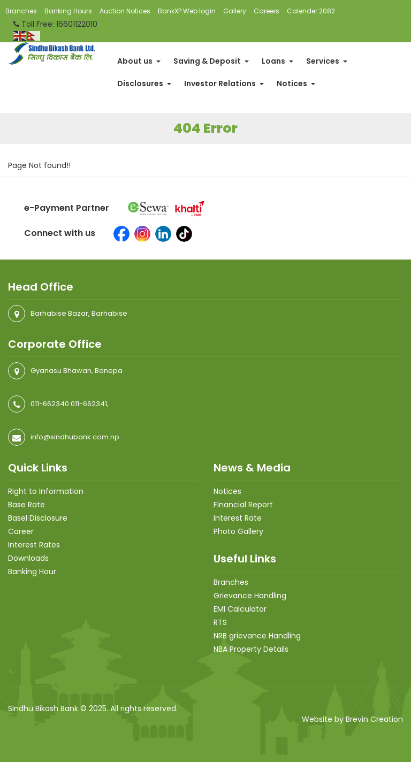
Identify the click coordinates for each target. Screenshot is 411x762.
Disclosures (144, 83)
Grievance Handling (250, 595)
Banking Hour (32, 571)
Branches (21, 11)
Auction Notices (125, 11)
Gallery (234, 11)
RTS (220, 622)
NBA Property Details (251, 649)
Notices (296, 83)
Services (326, 61)
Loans (277, 61)
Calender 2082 (311, 11)
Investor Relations (224, 83)
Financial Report (243, 504)
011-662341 (89, 404)
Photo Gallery (238, 531)
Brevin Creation (374, 719)
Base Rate (26, 504)
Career (21, 531)
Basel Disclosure (37, 518)
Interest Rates (34, 544)
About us (139, 61)
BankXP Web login (187, 11)
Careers (266, 11)
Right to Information (45, 491)
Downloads (28, 558)
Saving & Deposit (211, 61)
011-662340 (50, 404)
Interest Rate (238, 518)
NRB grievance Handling (257, 635)
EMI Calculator (240, 609)
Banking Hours (68, 11)
